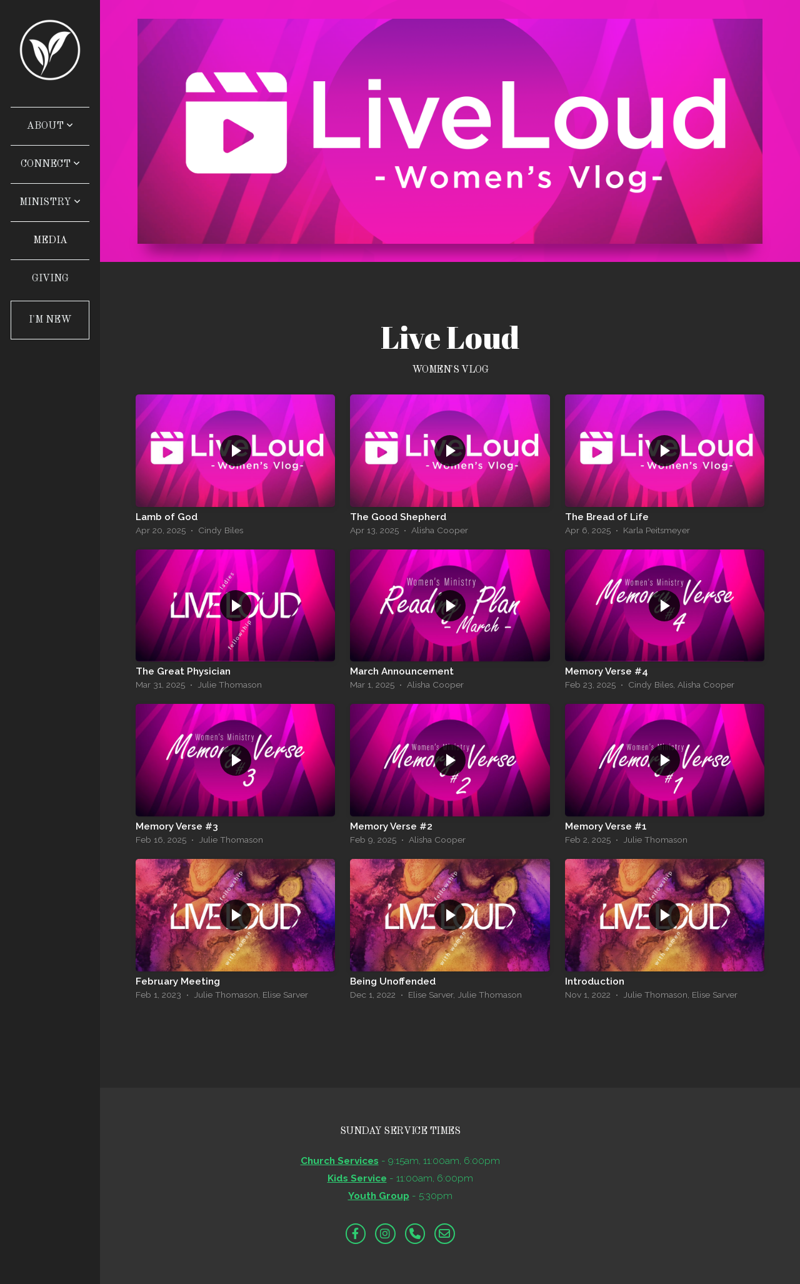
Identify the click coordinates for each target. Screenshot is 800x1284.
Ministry (50, 203)
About (50, 126)
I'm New (50, 320)
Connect (50, 164)
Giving (50, 279)
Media (50, 241)
